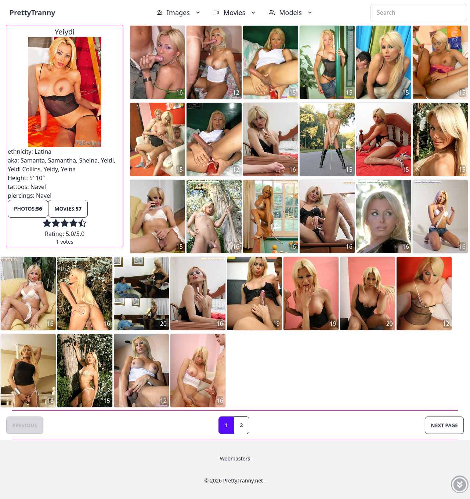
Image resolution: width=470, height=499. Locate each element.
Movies (235, 12)
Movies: (68, 208)
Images (179, 12)
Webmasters (235, 458)
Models (291, 12)
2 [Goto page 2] (241, 425)
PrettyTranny (32, 12)
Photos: (28, 208)
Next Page (444, 425)
